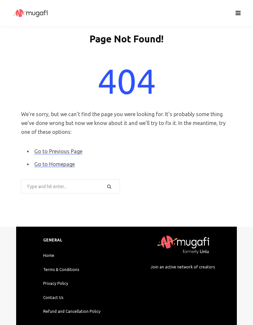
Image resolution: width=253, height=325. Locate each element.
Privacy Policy (55, 283)
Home (48, 255)
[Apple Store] (194, 293)
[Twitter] (188, 280)
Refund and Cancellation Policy (71, 311)
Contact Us (53, 297)
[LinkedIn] (200, 280)
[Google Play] (171, 293)
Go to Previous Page (58, 151)
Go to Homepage (54, 164)
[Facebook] (177, 280)
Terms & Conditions (61, 269)
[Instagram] (165, 280)
